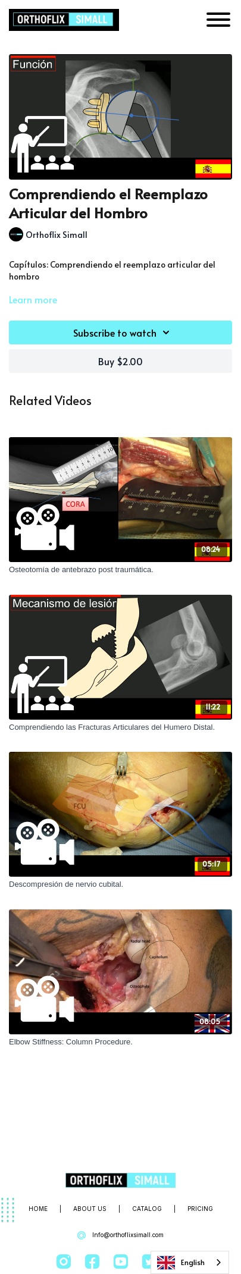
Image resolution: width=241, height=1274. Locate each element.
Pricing (200, 1208)
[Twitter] (149, 1261)
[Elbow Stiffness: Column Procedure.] (120, 1042)
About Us (90, 1208)
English (181, 1263)
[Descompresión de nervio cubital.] (120, 884)
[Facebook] (92, 1261)
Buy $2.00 (120, 361)
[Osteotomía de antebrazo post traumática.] (120, 570)
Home (38, 1208)
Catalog (147, 1208)
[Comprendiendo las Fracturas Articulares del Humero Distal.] (120, 727)
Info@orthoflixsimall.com (120, 1235)
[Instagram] (64, 1261)
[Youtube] (121, 1261)
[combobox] (190, 1262)
